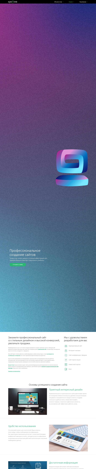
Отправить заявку (18, 264)
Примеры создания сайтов (14, 371)
